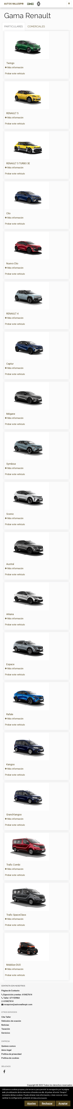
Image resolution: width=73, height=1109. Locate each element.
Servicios (5, 1033)
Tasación (5, 1029)
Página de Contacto (10, 991)
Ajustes (31, 1103)
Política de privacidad (11, 1054)
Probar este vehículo (15, 73)
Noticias (5, 1025)
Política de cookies (10, 1058)
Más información (14, 67)
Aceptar (63, 1103)
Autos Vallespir (14, 3)
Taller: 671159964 (11, 998)
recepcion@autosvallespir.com (18, 1004)
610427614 (8, 1001)
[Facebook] (4, 1072)
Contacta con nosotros (13, 986)
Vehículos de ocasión (11, 1021)
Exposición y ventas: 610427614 (17, 995)
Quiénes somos (8, 1046)
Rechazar (47, 1103)
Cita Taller (6, 1017)
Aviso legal (6, 1050)
